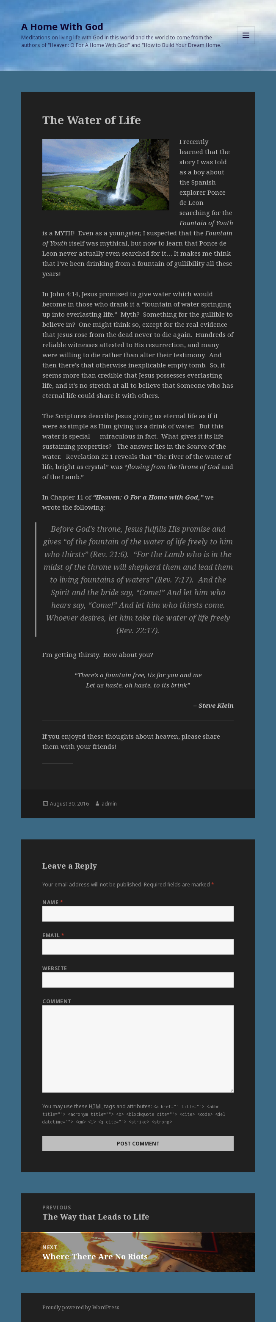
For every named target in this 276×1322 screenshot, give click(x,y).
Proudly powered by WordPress (80, 1307)
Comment (56, 1001)
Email (53, 935)
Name (52, 902)
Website (54, 968)
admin (109, 803)
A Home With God (62, 26)
